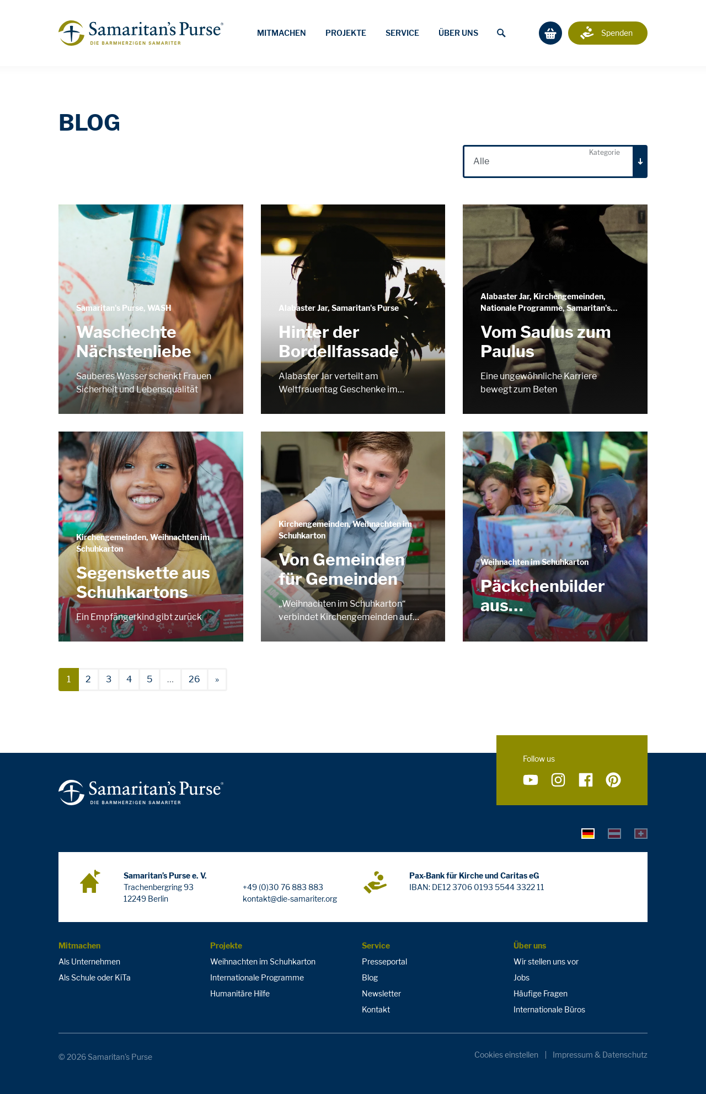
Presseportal (384, 961)
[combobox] (555, 161)
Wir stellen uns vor (546, 961)
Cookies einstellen (506, 1055)
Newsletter (381, 993)
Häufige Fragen (541, 993)
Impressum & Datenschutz (600, 1055)
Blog (370, 977)
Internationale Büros (549, 1009)
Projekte (345, 32)
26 (194, 679)
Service (402, 32)
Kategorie (604, 152)
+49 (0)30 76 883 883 (283, 887)
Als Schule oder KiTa (94, 977)
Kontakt (376, 1009)
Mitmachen (281, 32)
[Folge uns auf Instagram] (558, 780)
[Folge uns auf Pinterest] (613, 780)
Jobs (522, 977)
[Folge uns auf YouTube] (530, 780)
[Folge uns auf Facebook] (586, 780)
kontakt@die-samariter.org (290, 898)
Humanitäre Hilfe (240, 993)
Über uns (458, 32)
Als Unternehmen (89, 961)
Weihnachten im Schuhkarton (262, 961)
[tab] (588, 833)
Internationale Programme (257, 977)
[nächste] (217, 679)
